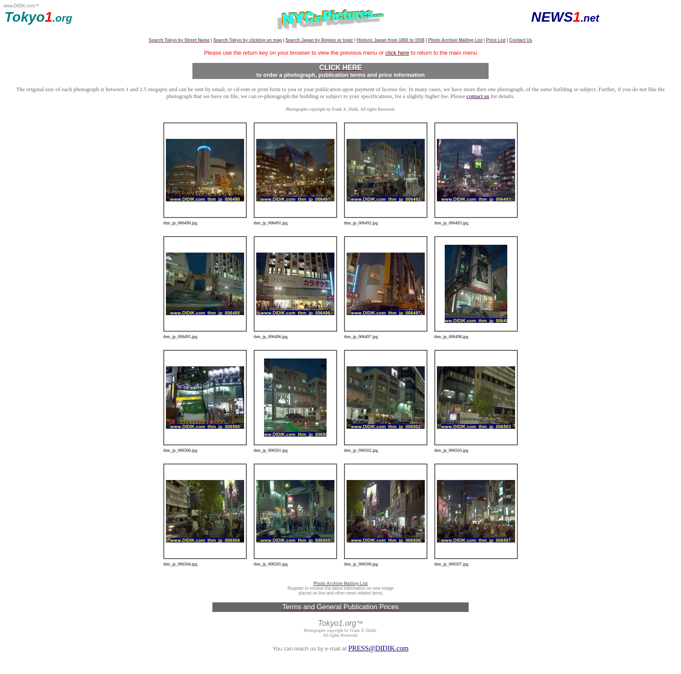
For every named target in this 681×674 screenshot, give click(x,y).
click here (397, 52)
